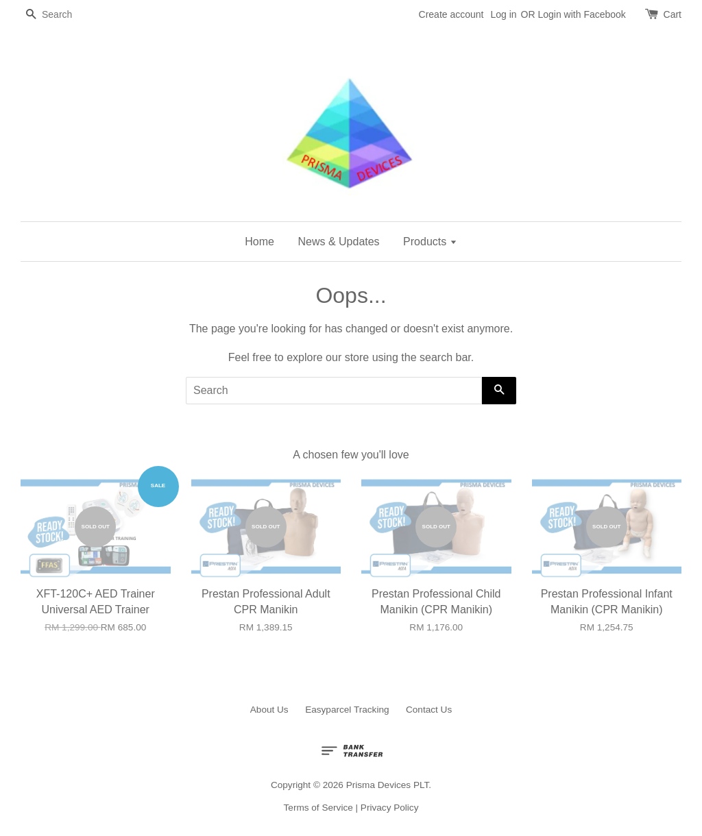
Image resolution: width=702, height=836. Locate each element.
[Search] (62, 15)
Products (430, 241)
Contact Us (429, 709)
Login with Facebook (581, 14)
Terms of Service (318, 807)
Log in (503, 14)
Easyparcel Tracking (347, 709)
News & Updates (338, 241)
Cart (672, 14)
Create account (451, 14)
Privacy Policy (390, 807)
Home (259, 241)
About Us (269, 709)
